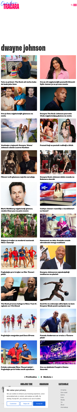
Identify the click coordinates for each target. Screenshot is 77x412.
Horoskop (64, 407)
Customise (13, 403)
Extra (63, 395)
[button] (71, 5)
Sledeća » (48, 377)
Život (62, 405)
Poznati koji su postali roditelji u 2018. (56, 145)
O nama (63, 390)
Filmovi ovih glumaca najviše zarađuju (18, 177)
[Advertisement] (38, 27)
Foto (62, 397)
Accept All (39, 403)
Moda (63, 400)
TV (61, 402)
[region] (26, 397)
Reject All (26, 403)
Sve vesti (64, 392)
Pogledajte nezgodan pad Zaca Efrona (17, 336)
